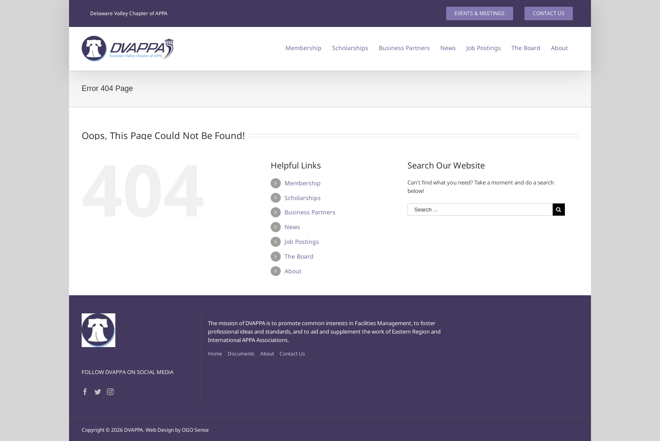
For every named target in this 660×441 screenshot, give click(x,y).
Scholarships (303, 198)
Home (215, 353)
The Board (299, 256)
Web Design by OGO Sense (177, 429)
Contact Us (292, 353)
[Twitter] (97, 391)
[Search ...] (479, 209)
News (292, 227)
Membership (303, 183)
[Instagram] (110, 391)
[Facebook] (85, 391)
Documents (241, 353)
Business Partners (310, 212)
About (293, 271)
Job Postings (302, 242)
